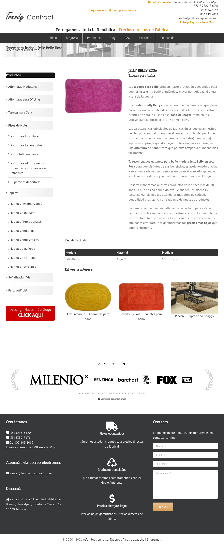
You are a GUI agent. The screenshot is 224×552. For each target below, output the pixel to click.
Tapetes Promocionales (26, 221)
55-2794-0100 (209, 10)
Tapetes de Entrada (23, 258)
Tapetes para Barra (23, 213)
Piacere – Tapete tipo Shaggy (194, 316)
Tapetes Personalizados (26, 204)
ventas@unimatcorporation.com (198, 18)
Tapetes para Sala (20, 112)
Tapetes (13, 193)
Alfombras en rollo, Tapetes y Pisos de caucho (113, 539)
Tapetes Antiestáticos (25, 240)
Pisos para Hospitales (25, 136)
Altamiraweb (120, 399)
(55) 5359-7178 (20, 437)
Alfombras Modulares (22, 86)
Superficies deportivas (25, 182)
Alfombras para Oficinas (24, 99)
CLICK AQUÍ (30, 315)
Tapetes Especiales (23, 267)
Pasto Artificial (17, 290)
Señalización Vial (19, 277)
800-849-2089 (209, 14)
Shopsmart (154, 539)
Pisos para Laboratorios (26, 145)
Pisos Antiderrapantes (25, 154)
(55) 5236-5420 (20, 433)
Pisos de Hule (17, 125)
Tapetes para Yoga (23, 248)
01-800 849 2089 (21, 442)
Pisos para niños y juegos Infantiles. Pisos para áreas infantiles (28, 168)
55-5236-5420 (206, 5)
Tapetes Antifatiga (23, 231)
